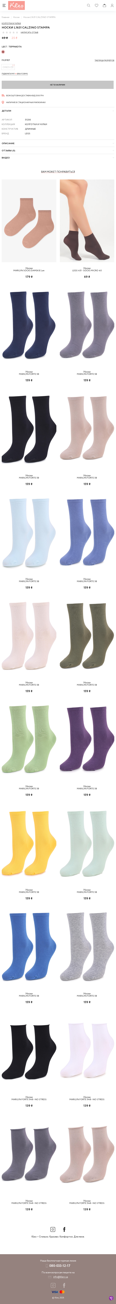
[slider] (10, 32)
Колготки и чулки (11, 23)
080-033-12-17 (59, 1266)
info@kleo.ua (60, 1277)
